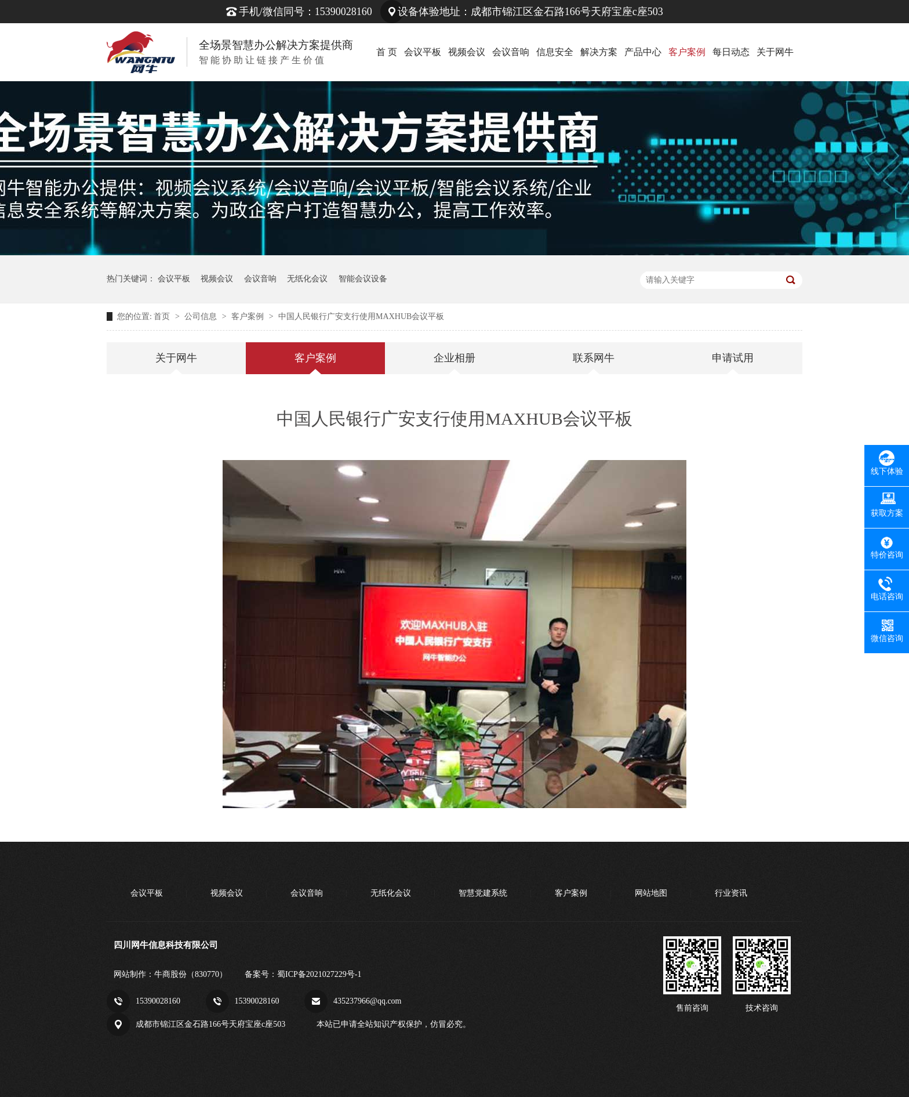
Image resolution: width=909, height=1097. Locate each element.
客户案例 (687, 52)
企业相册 (454, 358)
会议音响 (510, 52)
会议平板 (422, 52)
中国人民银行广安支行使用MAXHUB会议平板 (361, 316)
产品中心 (642, 52)
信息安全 (554, 52)
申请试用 (733, 358)
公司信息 (201, 316)
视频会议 (466, 52)
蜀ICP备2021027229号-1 (319, 974)
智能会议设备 (363, 278)
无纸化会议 (307, 278)
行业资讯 (731, 893)
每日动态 (731, 52)
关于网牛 (775, 52)
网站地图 (651, 893)
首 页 (386, 52)
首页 (163, 316)
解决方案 (598, 52)
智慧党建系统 (483, 893)
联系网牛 (594, 358)
